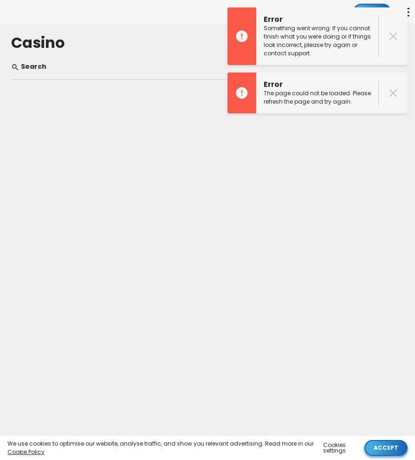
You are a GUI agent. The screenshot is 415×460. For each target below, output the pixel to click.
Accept (386, 448)
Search (28, 66)
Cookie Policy (26, 452)
